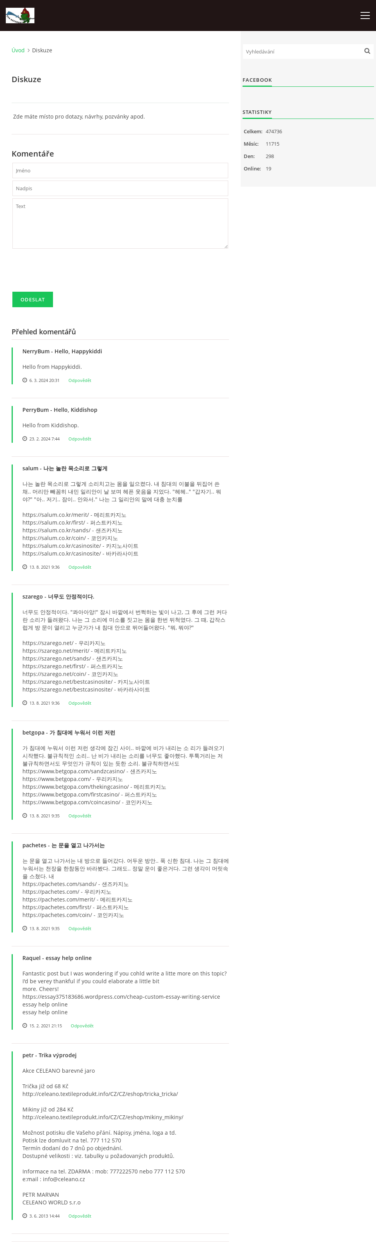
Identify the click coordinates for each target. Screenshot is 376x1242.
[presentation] (71, 273)
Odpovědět (79, 380)
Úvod (18, 50)
